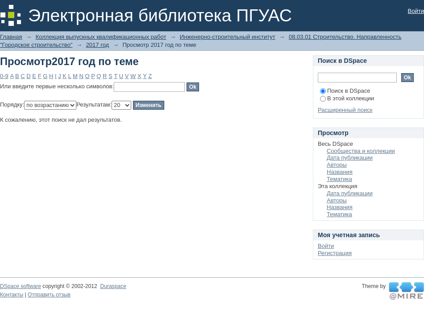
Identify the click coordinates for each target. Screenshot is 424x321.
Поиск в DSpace (345, 90)
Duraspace (113, 286)
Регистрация (335, 253)
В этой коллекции (347, 98)
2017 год (97, 44)
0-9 (4, 76)
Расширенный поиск (345, 110)
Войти (416, 11)
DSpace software (20, 286)
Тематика (339, 179)
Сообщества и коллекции (361, 151)
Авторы (337, 164)
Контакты (11, 295)
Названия (340, 172)
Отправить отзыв (49, 295)
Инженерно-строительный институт (227, 36)
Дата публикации (350, 157)
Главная (11, 36)
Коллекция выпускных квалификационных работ (101, 36)
